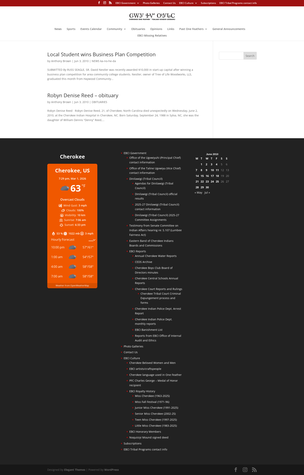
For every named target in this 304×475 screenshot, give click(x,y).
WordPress (111, 470)
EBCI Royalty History (142, 391)
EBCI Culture (186, 3)
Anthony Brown (61, 61)
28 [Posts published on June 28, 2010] (197, 187)
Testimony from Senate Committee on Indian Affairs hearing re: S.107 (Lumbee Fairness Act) (155, 230)
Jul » (207, 192)
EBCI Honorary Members (145, 431)
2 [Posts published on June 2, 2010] (206, 164)
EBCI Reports (137, 251)
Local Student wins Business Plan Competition (101, 54)
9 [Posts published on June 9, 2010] (206, 170)
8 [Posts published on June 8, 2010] (201, 170)
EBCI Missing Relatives (152, 35)
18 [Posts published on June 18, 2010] (217, 176)
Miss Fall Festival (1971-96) (152, 402)
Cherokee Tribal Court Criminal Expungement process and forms (161, 298)
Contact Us (169, 3)
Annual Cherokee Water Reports (156, 256)
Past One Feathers (191, 29)
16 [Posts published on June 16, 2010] (207, 176)
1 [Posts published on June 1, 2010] (201, 164)
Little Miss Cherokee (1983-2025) (156, 425)
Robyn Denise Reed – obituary (82, 95)
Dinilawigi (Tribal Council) (145, 179)
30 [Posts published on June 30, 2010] (207, 187)
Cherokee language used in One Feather (155, 375)
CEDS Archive (143, 262)
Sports (71, 29)
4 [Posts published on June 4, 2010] (216, 164)
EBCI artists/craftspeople (145, 369)
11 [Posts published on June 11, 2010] (217, 170)
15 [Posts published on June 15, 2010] (202, 176)
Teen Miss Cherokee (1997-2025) (156, 419)
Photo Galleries (151, 3)
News (58, 29)
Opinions (156, 29)
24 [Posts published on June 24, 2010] (212, 181)
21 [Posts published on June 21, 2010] (197, 181)
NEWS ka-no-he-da (104, 61)
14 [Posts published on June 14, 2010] (197, 176)
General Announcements (228, 29)
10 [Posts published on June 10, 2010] (212, 170)
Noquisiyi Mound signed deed (148, 437)
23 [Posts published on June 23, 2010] (207, 181)
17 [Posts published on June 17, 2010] (212, 176)
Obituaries (138, 29)
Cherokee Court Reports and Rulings (158, 289)
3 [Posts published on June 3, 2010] (211, 164)
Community (114, 29)
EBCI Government (126, 3)
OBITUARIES (99, 102)
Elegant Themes (74, 470)
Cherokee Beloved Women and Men (152, 363)
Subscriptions (208, 3)
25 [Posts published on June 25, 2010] (217, 181)
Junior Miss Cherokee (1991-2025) (156, 407)
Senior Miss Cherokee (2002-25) (155, 413)
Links (170, 29)
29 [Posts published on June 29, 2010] (202, 187)
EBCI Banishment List (148, 330)
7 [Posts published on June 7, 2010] (196, 170)
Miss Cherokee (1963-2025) (152, 396)
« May (198, 192)
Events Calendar (91, 29)
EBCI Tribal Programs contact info (238, 3)
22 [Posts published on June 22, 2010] (202, 181)
